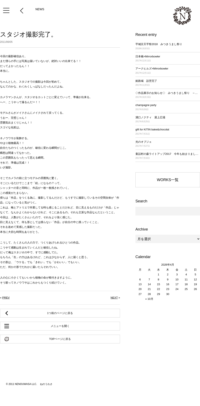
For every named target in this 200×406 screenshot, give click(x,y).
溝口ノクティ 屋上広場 (167, 120)
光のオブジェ (167, 144)
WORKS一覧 (168, 180)
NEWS (39, 9)
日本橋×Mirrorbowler (167, 59)
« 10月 (149, 298)
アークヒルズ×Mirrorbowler (167, 71)
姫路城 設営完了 (167, 83)
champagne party (167, 107)
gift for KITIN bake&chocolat (167, 132)
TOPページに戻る (60, 338)
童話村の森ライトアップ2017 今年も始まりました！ (167, 156)
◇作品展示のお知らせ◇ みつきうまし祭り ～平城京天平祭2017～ (167, 95)
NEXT (114, 297)
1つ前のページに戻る (60, 313)
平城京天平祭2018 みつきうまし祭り (167, 46)
